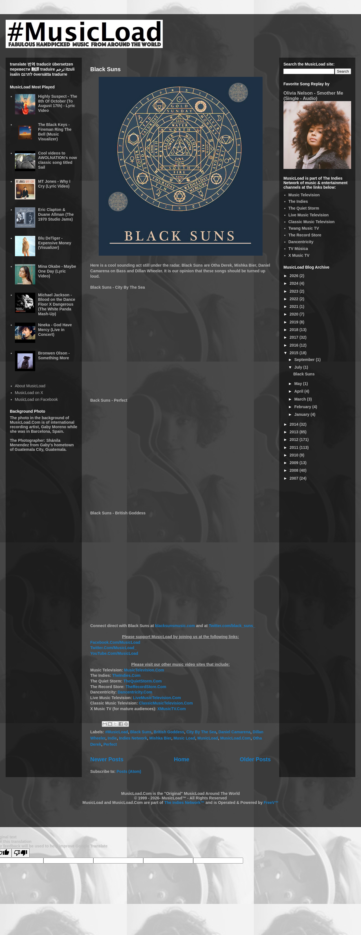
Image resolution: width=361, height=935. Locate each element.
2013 (295, 432)
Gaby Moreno (53, 427)
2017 (295, 337)
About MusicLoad (30, 386)
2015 (295, 353)
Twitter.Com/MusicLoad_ (113, 647)
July (298, 367)
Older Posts (255, 759)
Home (181, 759)
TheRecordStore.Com (146, 686)
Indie (112, 738)
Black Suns (105, 69)
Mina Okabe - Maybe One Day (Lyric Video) (57, 271)
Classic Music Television (312, 221)
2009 (295, 462)
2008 (295, 470)
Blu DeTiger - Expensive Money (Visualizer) (54, 243)
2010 (295, 455)
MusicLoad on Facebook (36, 399)
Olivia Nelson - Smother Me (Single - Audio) (313, 95)
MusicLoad (207, 738)
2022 (295, 299)
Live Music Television (309, 215)
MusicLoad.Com (235, 738)
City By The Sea (201, 732)
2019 (295, 322)
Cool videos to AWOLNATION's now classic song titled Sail (57, 160)
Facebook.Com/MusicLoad (115, 642)
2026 (295, 275)
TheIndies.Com (126, 675)
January (302, 414)
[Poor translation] (21, 853)
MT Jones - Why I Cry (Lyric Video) (54, 183)
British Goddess (169, 732)
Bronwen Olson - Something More (54, 355)
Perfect (110, 744)
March (300, 399)
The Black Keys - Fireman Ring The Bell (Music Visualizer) (54, 131)
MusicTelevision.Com (144, 670)
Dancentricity (301, 242)
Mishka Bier (160, 738)
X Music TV (299, 255)
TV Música (298, 248)
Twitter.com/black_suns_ (232, 625)
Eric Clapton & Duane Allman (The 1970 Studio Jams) (56, 214)
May (298, 383)
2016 (295, 345)
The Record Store (305, 235)
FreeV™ (271, 802)
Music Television (304, 195)
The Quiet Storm (304, 208)
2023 (295, 291)
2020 (295, 314)
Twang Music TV (304, 228)
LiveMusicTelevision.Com (157, 697)
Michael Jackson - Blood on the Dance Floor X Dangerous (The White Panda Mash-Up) (56, 304)
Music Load (184, 738)
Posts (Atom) (128, 771)
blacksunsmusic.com (175, 625)
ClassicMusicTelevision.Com (166, 703)
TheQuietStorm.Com (142, 681)
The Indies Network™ (184, 802)
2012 (295, 439)
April (299, 391)
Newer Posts (107, 759)
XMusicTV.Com (171, 708)
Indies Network (133, 738)
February (303, 407)
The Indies (298, 201)
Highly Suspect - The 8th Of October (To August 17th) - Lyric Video (57, 103)
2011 (295, 447)
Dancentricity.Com (135, 692)
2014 (295, 424)
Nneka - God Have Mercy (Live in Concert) (55, 330)
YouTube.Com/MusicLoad (114, 653)
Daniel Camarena (234, 732)
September (305, 359)
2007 (295, 478)
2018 (295, 329)
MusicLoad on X (29, 392)
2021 (295, 306)
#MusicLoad (116, 732)
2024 (295, 283)
